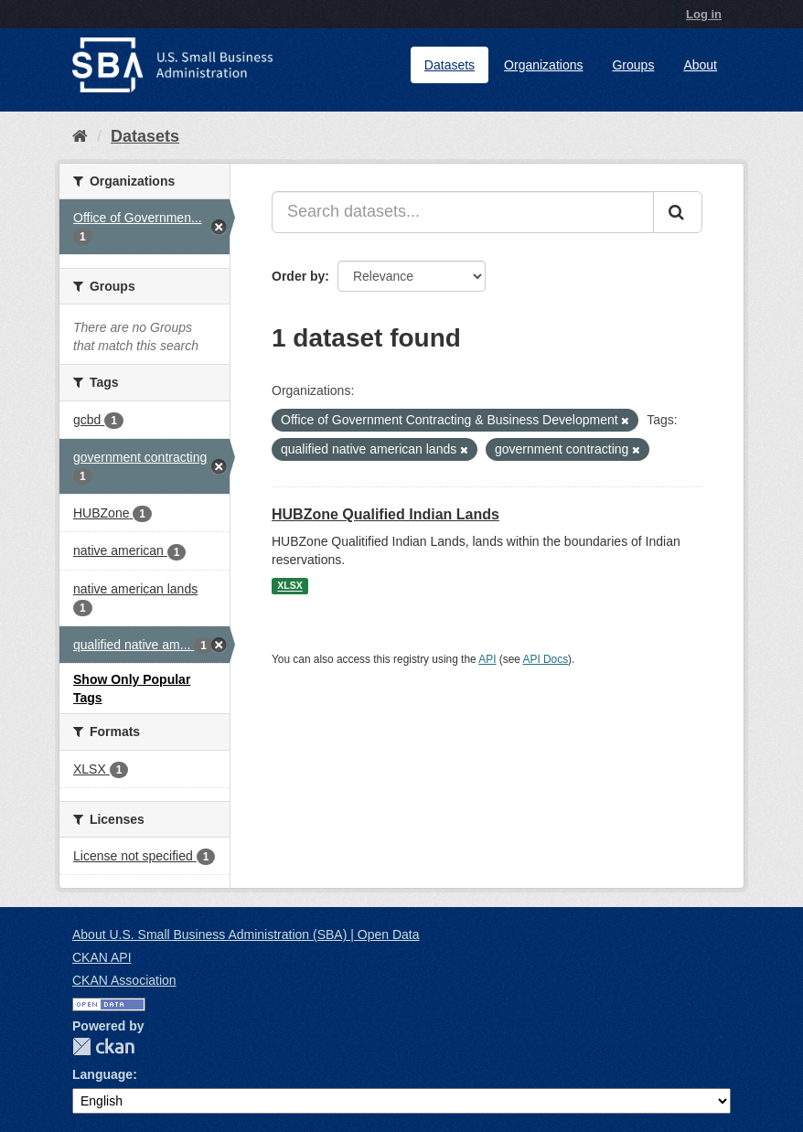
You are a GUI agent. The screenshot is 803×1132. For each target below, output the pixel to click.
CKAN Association (124, 980)
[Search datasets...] (463, 212)
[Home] (80, 136)
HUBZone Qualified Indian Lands (385, 514)
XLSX (289, 586)
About (700, 65)
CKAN (103, 1046)
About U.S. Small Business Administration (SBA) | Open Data (245, 934)
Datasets (449, 65)
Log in (704, 14)
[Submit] (677, 212)
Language (102, 1074)
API (487, 659)
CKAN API (102, 957)
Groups (633, 65)
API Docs (546, 659)
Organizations (543, 65)
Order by (298, 276)
